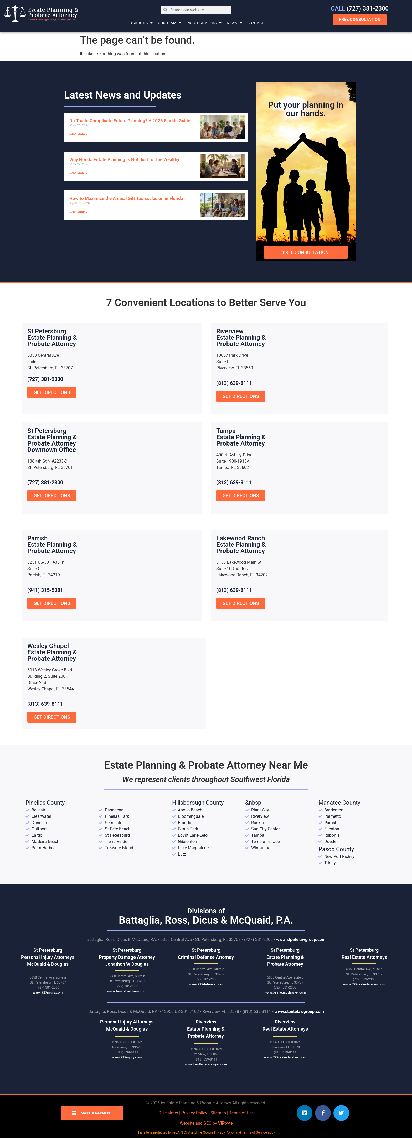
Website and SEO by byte (206, 1123)
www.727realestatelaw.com (364, 984)
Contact (255, 23)
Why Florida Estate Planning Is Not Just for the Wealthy (124, 159)
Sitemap (218, 1112)
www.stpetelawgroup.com (301, 939)
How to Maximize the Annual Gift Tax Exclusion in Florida (126, 198)
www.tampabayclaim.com (126, 991)
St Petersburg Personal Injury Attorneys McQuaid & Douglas (47, 957)
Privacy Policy (194, 1112)
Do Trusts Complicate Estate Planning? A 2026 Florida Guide (129, 120)
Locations (140, 22)
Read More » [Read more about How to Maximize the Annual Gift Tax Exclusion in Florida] (78, 212)
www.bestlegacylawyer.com (285, 992)
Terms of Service (254, 1132)
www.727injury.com (48, 992)
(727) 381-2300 (360, 8)
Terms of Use (241, 1112)
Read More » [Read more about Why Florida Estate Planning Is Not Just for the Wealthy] (78, 173)
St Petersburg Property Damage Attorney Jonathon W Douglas (127, 957)
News (234, 22)
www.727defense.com (206, 984)
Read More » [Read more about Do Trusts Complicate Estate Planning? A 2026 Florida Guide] (78, 134)
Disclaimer (168, 1112)
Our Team (169, 22)
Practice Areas (204, 22)
